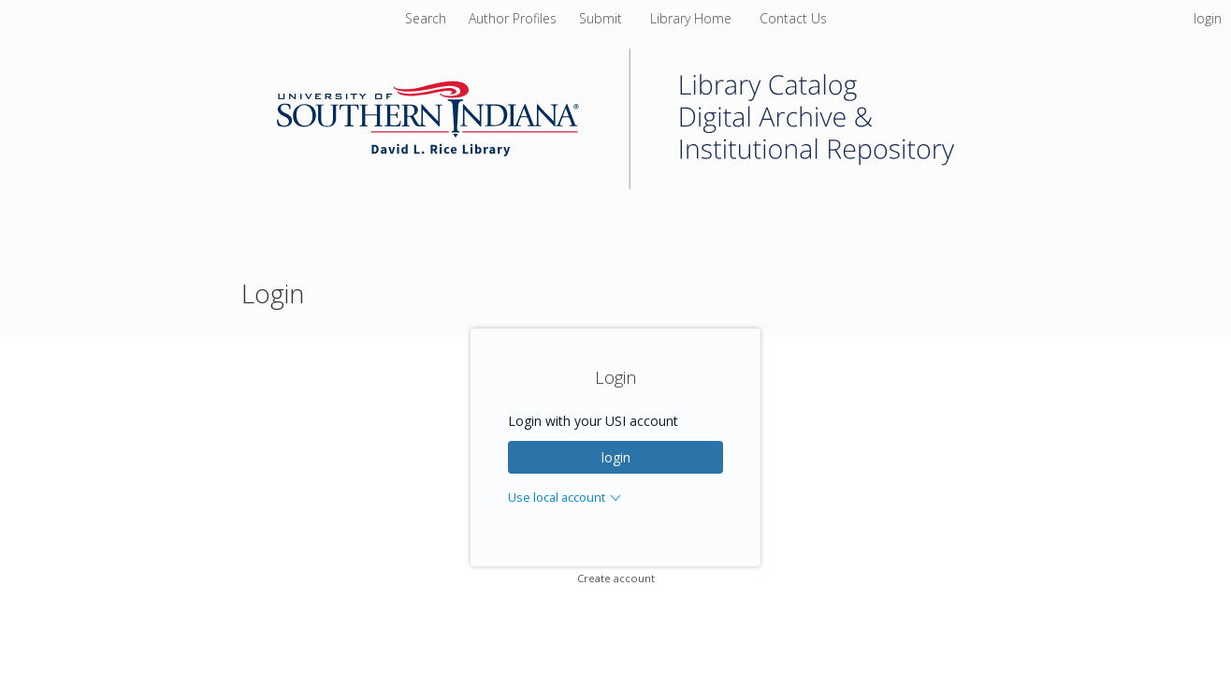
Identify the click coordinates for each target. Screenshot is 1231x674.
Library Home (692, 18)
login (615, 457)
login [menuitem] (1208, 18)
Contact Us (793, 18)
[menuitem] (514, 18)
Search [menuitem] (425, 18)
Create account (616, 578)
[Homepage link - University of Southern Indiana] (615, 184)
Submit (602, 18)
